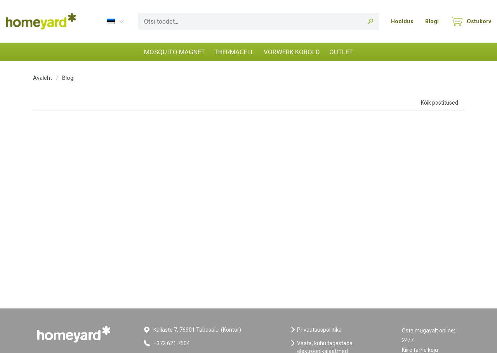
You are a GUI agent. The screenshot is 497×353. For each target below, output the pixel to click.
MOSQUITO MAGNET (174, 52)
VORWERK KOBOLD (292, 52)
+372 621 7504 (171, 343)
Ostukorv (479, 21)
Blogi (432, 21)
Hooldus (402, 21)
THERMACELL (234, 52)
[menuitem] (115, 21)
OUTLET (341, 52)
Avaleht (42, 78)
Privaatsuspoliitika (319, 330)
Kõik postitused (439, 103)
